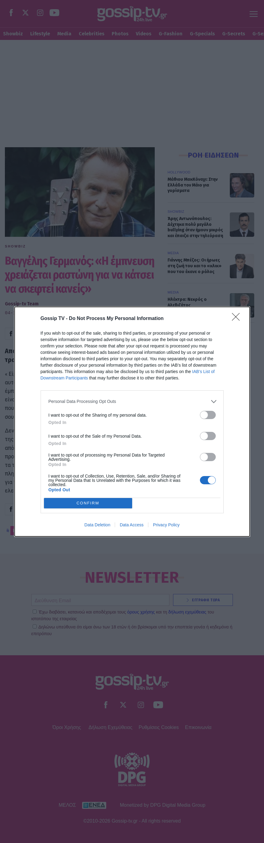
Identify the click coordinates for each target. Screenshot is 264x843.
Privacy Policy (166, 524)
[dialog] (132, 421)
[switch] (208, 415)
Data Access (131, 524)
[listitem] (132, 401)
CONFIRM (88, 502)
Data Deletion (97, 524)
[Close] (238, 319)
